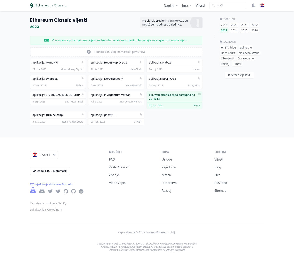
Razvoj (166, 190)
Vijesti (200, 5)
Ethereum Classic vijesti (58, 20)
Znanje (114, 175)
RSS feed (220, 183)
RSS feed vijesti (239, 75)
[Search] (228, 5)
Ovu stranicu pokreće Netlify (48, 203)
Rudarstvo (169, 183)
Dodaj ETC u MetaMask (50, 171)
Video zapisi (117, 183)
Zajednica (169, 167)
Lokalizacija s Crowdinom (46, 209)
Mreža (166, 175)
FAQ (112, 159)
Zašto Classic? (119, 167)
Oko (217, 175)
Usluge (167, 159)
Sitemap (220, 190)
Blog (217, 167)
